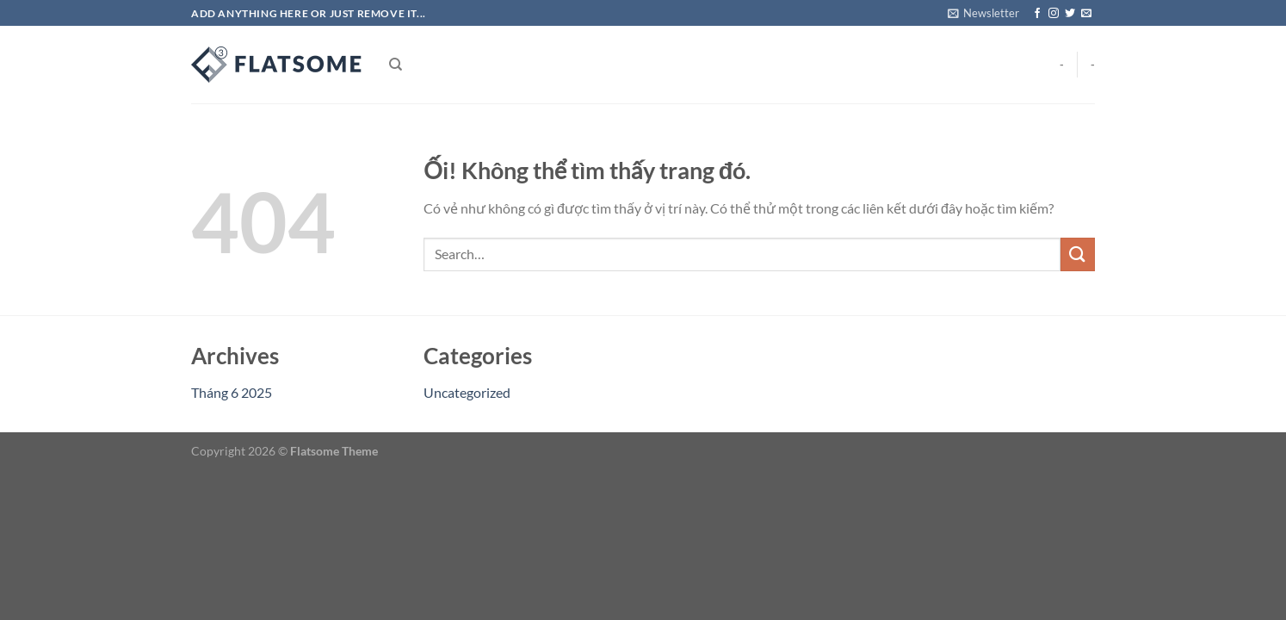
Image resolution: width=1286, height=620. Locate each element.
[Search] (395, 64)
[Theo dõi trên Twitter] (1070, 14)
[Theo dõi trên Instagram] (1053, 14)
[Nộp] (1077, 254)
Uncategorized (467, 392)
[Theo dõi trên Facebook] (1037, 14)
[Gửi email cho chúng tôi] (1086, 14)
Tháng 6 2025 (231, 392)
